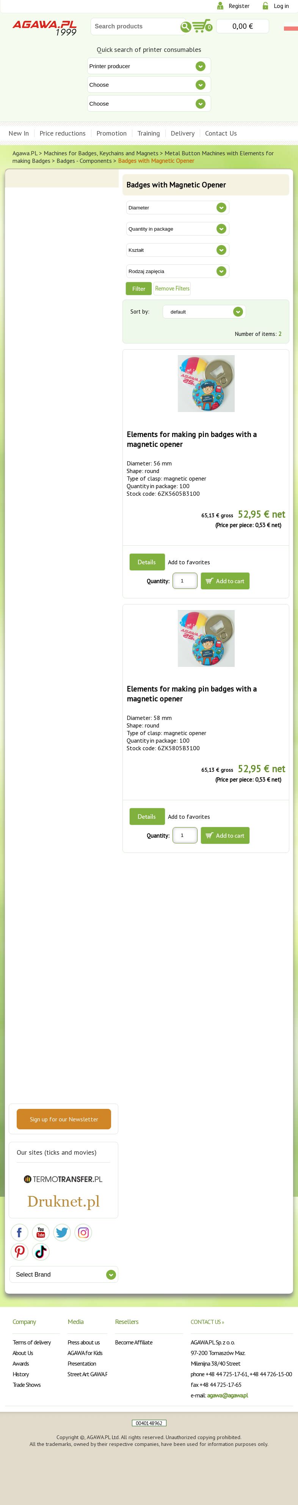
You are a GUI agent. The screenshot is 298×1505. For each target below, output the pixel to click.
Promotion (111, 133)
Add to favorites (189, 562)
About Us (23, 1353)
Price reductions (62, 133)
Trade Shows (27, 1384)
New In (18, 133)
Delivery (182, 133)
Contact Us (221, 133)
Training (148, 133)
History (20, 1374)
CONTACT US (207, 1321)
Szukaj (186, 27)
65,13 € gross (217, 515)
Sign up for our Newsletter (64, 1119)
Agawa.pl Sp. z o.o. (44, 27)
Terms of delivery (31, 1342)
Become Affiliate (133, 1342)
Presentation (81, 1363)
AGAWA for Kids (84, 1353)
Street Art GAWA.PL (89, 1374)
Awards (21, 1363)
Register (239, 5)
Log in (281, 5)
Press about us (83, 1342)
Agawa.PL (25, 153)
